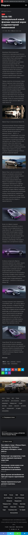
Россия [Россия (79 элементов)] (8, 398)
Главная (4, 11)
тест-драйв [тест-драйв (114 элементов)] (18, 408)
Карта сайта (12, 526)
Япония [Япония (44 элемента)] (17, 398)
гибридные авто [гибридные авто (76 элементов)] (13, 403)
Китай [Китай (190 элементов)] (3, 398)
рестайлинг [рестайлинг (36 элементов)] (23, 405)
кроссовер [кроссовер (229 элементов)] (4, 405)
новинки (4, 363)
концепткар (13, 361)
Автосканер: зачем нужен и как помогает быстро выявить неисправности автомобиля (12, 467)
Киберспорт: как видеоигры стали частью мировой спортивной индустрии (13, 458)
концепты (19, 361)
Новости (9, 11)
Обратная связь (19, 526)
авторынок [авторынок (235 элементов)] (23, 400)
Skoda (8, 361)
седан (9, 363)
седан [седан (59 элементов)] (3, 408)
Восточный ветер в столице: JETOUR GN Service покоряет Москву (13, 433)
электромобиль (14, 363)
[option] (14, 385)
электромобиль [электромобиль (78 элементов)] (5, 410)
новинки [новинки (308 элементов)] (10, 405)
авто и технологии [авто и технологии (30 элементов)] (15, 400)
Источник (4, 357)
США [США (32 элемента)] (13, 398)
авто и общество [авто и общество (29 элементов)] (5, 400)
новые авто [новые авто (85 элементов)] (16, 405)
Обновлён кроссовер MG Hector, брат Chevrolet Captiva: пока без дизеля (14, 386)
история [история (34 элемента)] (20, 403)
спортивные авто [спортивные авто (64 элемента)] (10, 408)
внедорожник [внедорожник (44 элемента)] (5, 403)
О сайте (6, 526)
